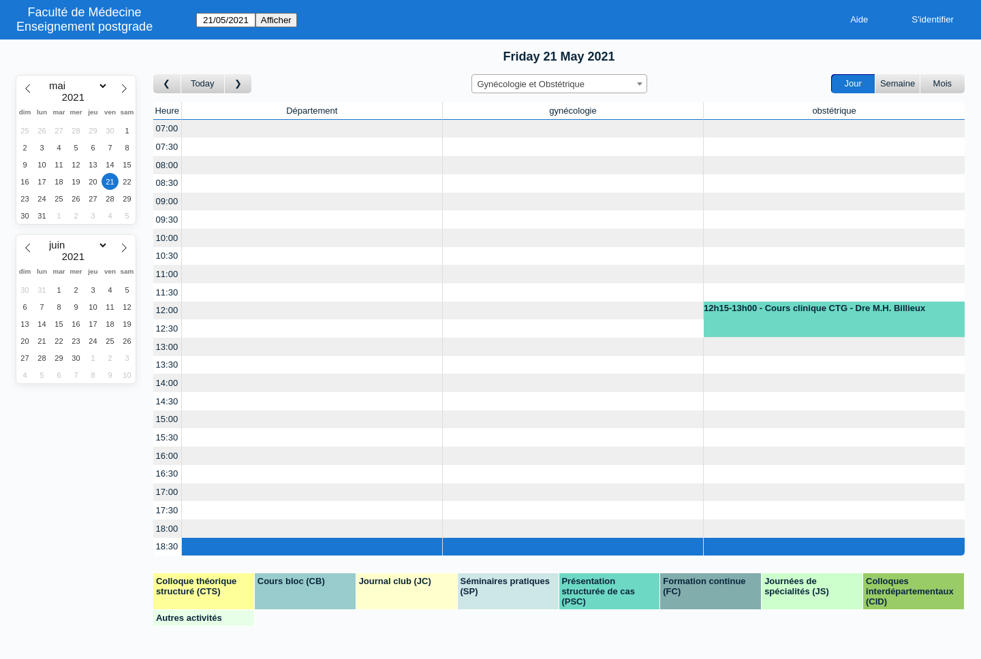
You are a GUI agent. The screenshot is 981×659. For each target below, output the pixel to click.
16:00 (167, 456)
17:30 (167, 510)
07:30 (167, 147)
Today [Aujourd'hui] (203, 83)
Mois (942, 83)
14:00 (167, 383)
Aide (859, 19)
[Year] (76, 97)
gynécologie (572, 111)
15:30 (167, 437)
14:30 (167, 401)
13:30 (167, 364)
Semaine (897, 83)
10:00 (167, 238)
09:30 (167, 219)
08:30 (167, 183)
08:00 (167, 165)
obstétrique (834, 111)
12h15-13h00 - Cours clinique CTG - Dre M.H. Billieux (814, 308)
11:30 (167, 292)
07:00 (167, 128)
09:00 (167, 201)
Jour (853, 83)
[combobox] (559, 83)
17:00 (167, 492)
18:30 (167, 546)
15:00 (167, 419)
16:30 (167, 473)
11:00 (167, 274)
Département (311, 111)
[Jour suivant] (238, 84)
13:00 (167, 347)
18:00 (167, 529)
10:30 (167, 256)
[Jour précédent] (167, 84)
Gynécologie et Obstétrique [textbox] (531, 84)
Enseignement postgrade (84, 26)
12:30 (167, 328)
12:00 (167, 310)
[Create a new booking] (312, 129)
